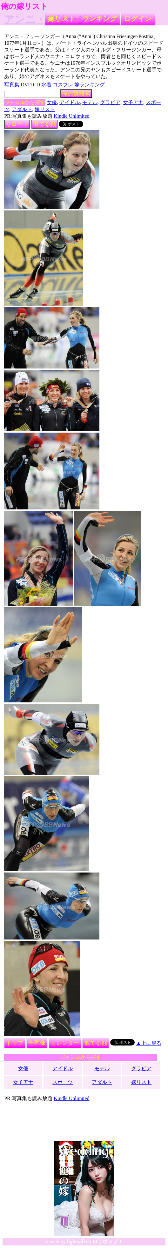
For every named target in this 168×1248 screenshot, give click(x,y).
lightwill (76, 1241)
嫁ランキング (89, 84)
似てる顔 (44, 124)
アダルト (22, 109)
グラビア (110, 102)
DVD (26, 84)
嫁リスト (62, 18)
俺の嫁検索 (76, 93)
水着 (46, 84)
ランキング (99, 18)
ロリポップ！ (107, 1241)
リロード (17, 124)
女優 (52, 102)
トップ (14, 1043)
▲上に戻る (148, 1043)
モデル (89, 102)
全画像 (36, 1043)
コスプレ (63, 84)
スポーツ (62, 1082)
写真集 (11, 84)
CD (36, 84)
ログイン (138, 18)
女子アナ (133, 102)
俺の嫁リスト (24, 6)
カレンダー (64, 1043)
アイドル (69, 102)
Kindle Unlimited (71, 116)
